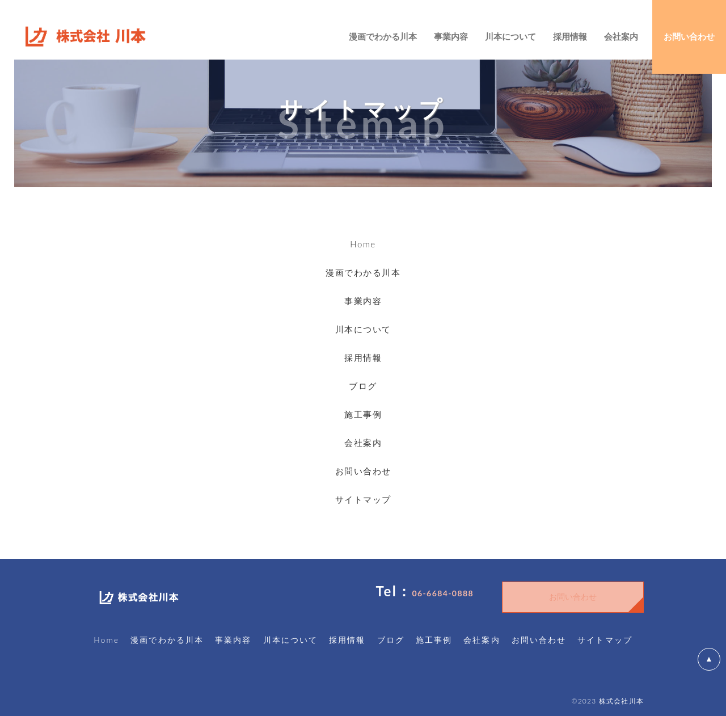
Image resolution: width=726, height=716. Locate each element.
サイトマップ (363, 499)
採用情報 (363, 357)
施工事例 (363, 414)
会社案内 (363, 442)
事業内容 (363, 301)
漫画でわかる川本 (363, 272)
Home (362, 244)
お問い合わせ (363, 471)
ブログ (363, 386)
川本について (363, 329)
